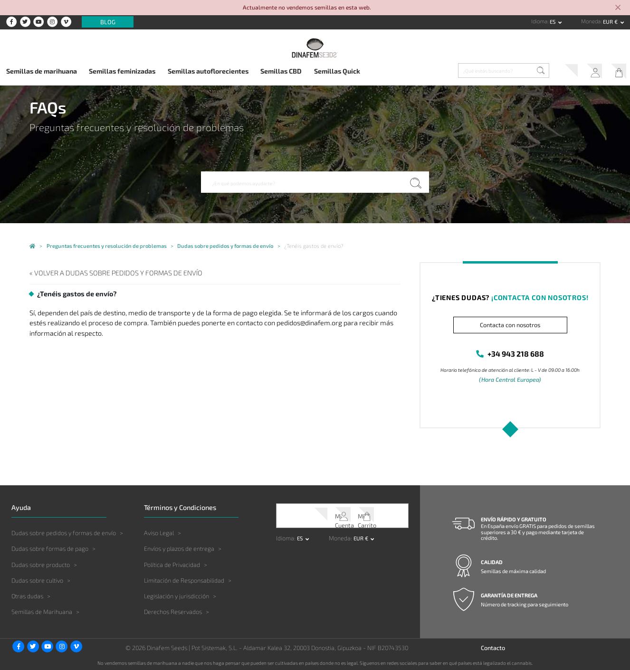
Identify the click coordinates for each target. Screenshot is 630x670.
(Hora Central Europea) (510, 378)
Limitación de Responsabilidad (184, 578)
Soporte (561, 72)
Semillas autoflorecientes (208, 71)
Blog (107, 22)
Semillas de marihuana (41, 71)
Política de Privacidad (172, 562)
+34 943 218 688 (515, 353)
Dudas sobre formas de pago (49, 546)
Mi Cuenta (589, 72)
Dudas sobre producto (40, 562)
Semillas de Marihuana (41, 609)
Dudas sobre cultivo (37, 578)
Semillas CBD (281, 71)
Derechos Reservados (173, 609)
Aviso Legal (159, 531)
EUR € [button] (611, 22)
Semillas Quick (337, 71)
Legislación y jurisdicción (176, 594)
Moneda (591, 21)
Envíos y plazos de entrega (179, 546)
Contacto (493, 646)
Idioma (539, 21)
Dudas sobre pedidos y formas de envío (63, 531)
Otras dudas (27, 594)
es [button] (553, 22)
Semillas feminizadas (122, 71)
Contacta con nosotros (510, 325)
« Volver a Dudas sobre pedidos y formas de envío (101, 272)
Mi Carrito (616, 72)
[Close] (618, 8)
